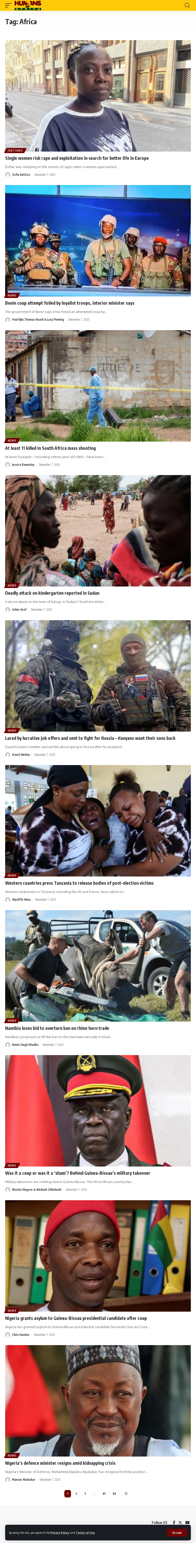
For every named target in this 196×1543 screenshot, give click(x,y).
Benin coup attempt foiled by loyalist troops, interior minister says (69, 303)
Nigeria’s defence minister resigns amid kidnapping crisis (60, 1463)
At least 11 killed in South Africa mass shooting (50, 448)
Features (15, 150)
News (12, 295)
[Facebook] (174, 1522)
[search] (187, 5)
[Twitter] (180, 1522)
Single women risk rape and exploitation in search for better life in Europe (77, 158)
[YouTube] (187, 1522)
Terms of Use (85, 1532)
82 (114, 1493)
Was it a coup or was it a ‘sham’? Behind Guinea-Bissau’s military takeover (77, 1173)
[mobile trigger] (9, 5)
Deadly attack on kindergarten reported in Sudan (52, 593)
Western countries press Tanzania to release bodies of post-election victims (79, 883)
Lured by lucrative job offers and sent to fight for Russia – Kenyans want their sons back (90, 738)
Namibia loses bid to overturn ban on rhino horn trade (57, 1028)
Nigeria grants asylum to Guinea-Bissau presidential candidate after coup (76, 1318)
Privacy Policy (59, 1532)
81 (104, 1493)
